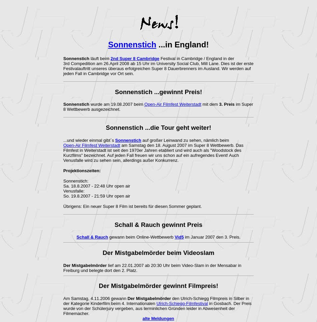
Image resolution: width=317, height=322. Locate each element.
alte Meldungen (158, 318)
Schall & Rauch (92, 237)
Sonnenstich (132, 44)
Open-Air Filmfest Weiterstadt (172, 104)
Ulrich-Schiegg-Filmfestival (182, 303)
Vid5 (179, 237)
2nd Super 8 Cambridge (135, 58)
